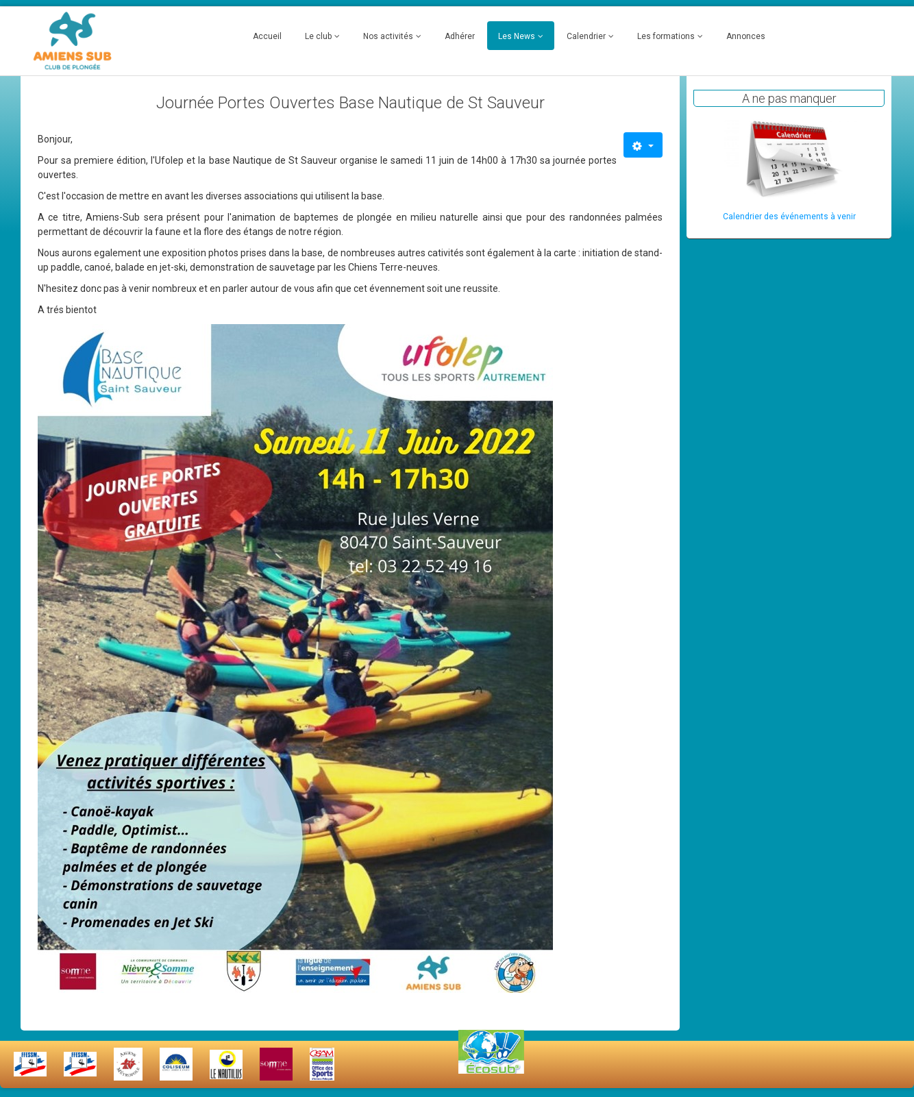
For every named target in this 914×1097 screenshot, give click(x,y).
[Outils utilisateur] (643, 145)
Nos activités (388, 36)
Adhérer (460, 36)
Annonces (745, 36)
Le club (318, 36)
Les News (516, 36)
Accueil (267, 36)
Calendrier (586, 36)
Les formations (666, 36)
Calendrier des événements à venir (789, 216)
